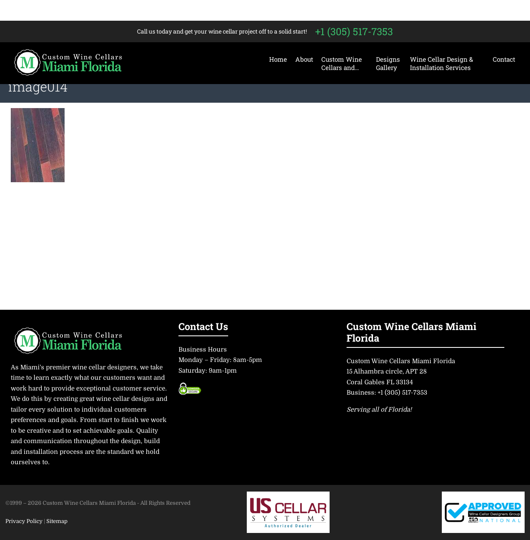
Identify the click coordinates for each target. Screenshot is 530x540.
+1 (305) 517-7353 (354, 31)
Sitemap (56, 521)
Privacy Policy (24, 521)
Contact (504, 59)
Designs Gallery (388, 63)
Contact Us (203, 326)
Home (278, 59)
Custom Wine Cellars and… (341, 63)
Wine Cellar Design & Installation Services (441, 63)
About (304, 59)
